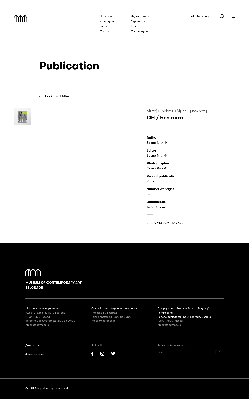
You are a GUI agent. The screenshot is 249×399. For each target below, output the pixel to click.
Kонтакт (136, 26)
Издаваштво (140, 16)
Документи (32, 345)
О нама (105, 31)
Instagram (102, 354)
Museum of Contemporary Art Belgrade (53, 279)
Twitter (113, 354)
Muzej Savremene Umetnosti (20, 18)
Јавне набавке (34, 354)
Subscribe (218, 352)
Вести (103, 26)
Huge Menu (233, 16)
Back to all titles (57, 96)
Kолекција (107, 21)
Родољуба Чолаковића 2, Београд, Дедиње (184, 316)
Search (222, 16)
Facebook (92, 354)
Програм (106, 16)
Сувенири (138, 21)
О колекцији (139, 31)
